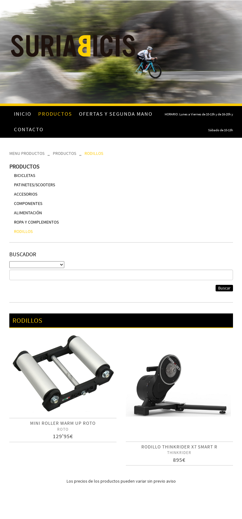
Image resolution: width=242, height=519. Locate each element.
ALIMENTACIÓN (28, 212)
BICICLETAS (24, 175)
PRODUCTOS (64, 153)
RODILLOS (93, 153)
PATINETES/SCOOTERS (34, 185)
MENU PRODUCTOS (26, 153)
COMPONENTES (28, 203)
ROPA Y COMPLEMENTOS (36, 222)
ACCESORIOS (25, 194)
